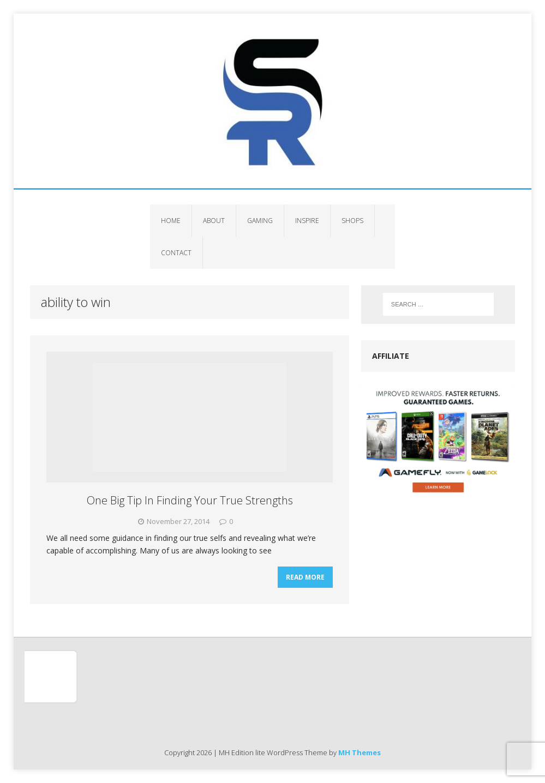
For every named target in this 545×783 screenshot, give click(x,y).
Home (171, 220)
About (214, 220)
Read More (305, 577)
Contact (176, 252)
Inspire (307, 220)
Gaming (260, 220)
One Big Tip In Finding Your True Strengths (190, 500)
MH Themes (359, 752)
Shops (352, 220)
